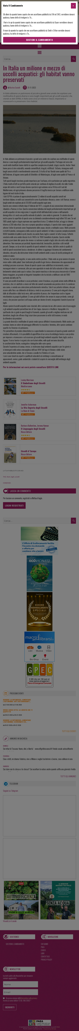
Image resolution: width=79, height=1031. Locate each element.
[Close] (73, 6)
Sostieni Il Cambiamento (39, 39)
